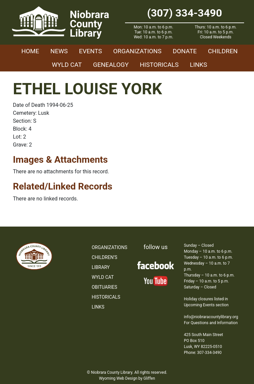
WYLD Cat (67, 64)
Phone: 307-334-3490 (203, 352)
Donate (185, 51)
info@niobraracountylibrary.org (211, 317)
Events (90, 51)
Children (223, 51)
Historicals (159, 64)
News (59, 51)
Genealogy (111, 64)
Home (30, 51)
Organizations (137, 51)
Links (198, 64)
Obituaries (104, 287)
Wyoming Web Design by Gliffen (127, 378)
